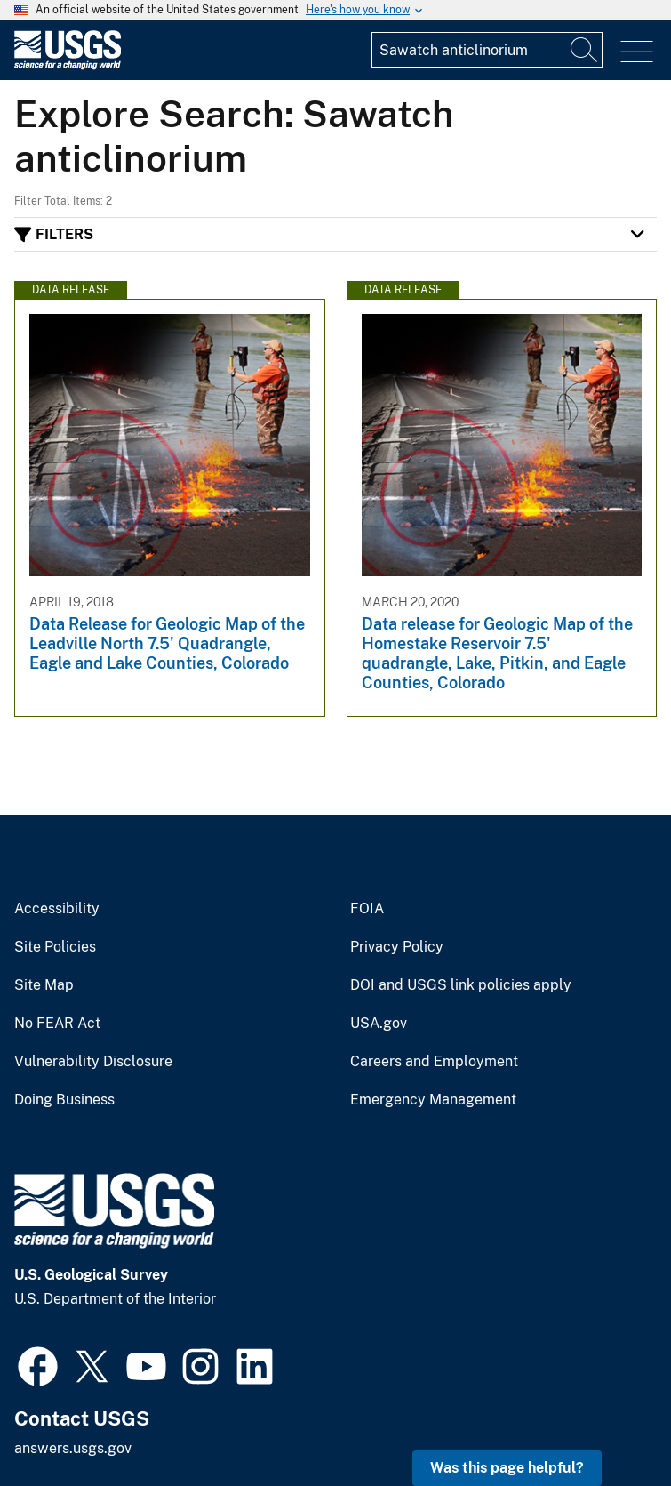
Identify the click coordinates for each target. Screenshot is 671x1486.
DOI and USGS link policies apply (460, 985)
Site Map (44, 985)
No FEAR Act (57, 1024)
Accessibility (57, 909)
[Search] (585, 50)
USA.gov (378, 1024)
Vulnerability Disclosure (93, 1062)
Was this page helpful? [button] (507, 1467)
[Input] (487, 50)
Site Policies (55, 947)
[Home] (67, 65)
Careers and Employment (434, 1062)
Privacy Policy (396, 947)
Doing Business (64, 1100)
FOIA (367, 909)
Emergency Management (433, 1100)
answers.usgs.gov (73, 1448)
